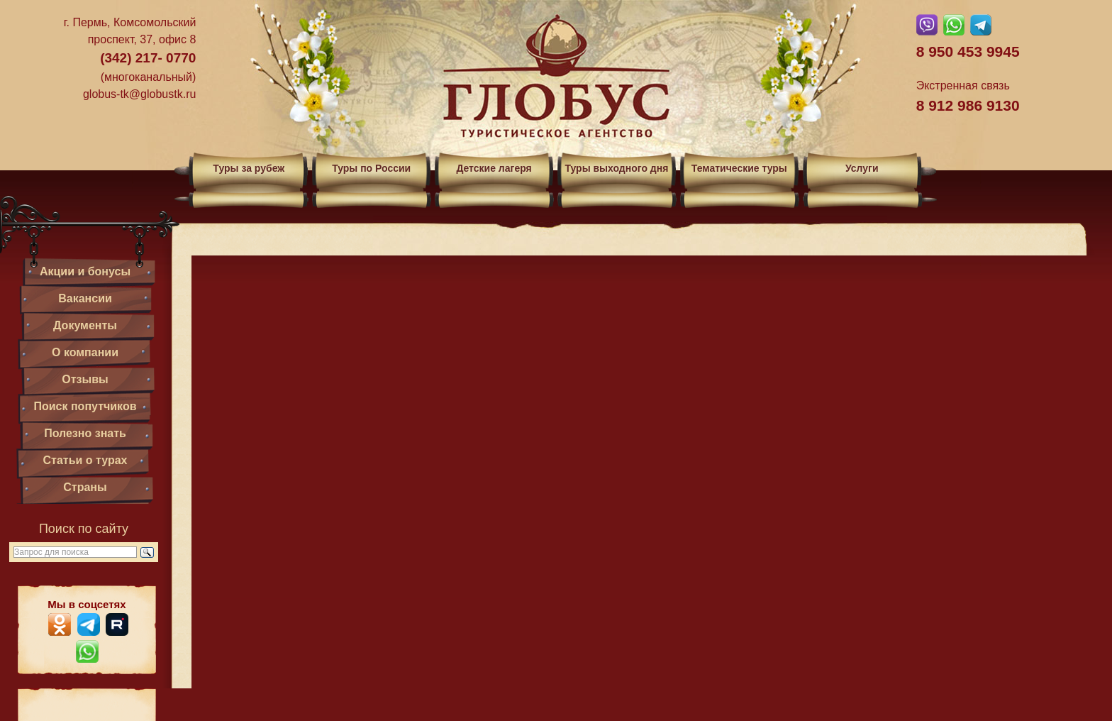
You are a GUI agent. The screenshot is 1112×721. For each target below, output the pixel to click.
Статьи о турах (85, 460)
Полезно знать (85, 433)
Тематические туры (739, 168)
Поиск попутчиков (84, 406)
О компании (85, 352)
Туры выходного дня (616, 168)
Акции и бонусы (85, 271)
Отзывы (85, 379)
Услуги (862, 168)
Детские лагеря (493, 168)
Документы (85, 325)
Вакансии (85, 298)
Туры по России (371, 168)
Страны (84, 487)
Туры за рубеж (248, 168)
